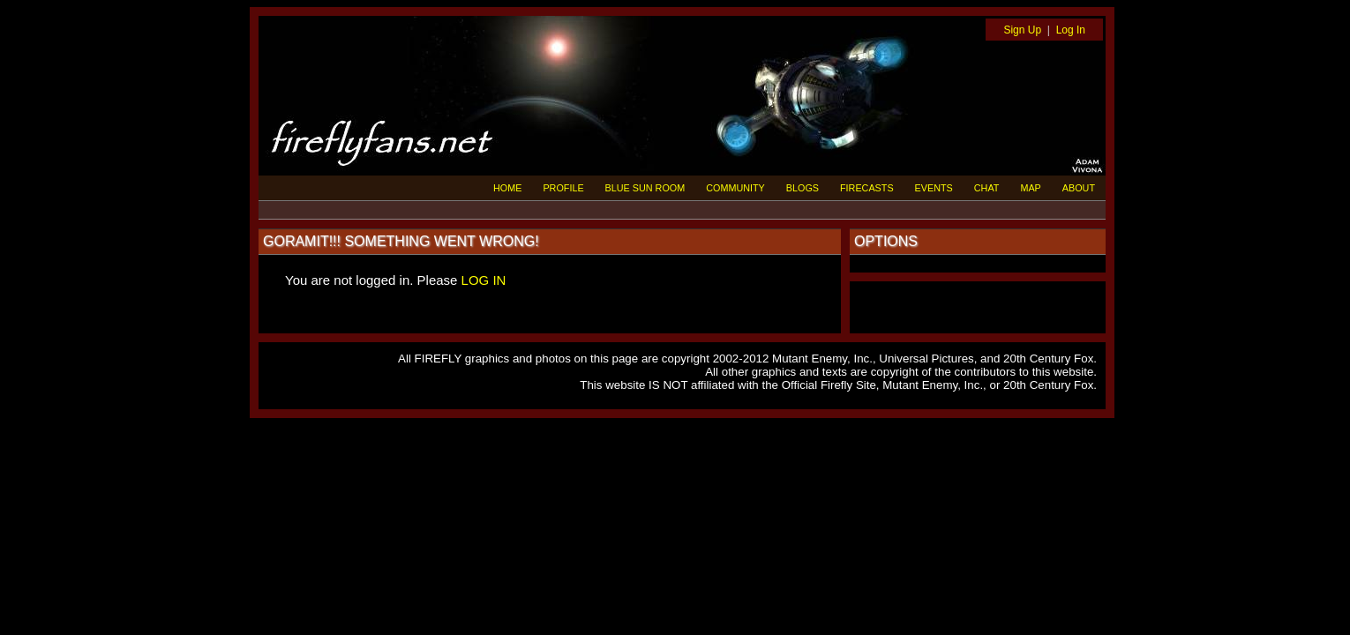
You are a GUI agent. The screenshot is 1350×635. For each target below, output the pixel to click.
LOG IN (483, 280)
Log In (1070, 30)
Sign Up (1022, 30)
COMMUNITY (735, 188)
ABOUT (1078, 188)
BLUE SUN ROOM (645, 188)
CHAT (987, 188)
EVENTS (934, 188)
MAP (1030, 188)
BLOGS (802, 188)
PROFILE (563, 188)
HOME (507, 188)
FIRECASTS (867, 188)
